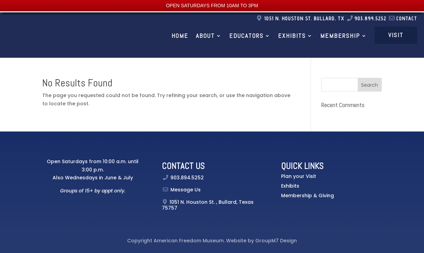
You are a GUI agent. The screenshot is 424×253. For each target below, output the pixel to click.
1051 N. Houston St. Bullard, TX (305, 18)
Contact (402, 18)
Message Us (185, 189)
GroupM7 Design (276, 240)
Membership (340, 36)
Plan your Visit (298, 176)
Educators (246, 36)
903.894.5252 (366, 18)
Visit (395, 35)
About (205, 36)
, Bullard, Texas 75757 (208, 205)
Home (179, 36)
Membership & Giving (307, 195)
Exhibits (292, 36)
